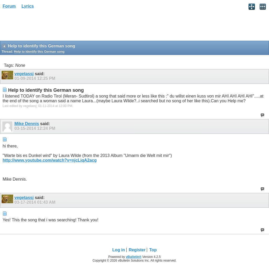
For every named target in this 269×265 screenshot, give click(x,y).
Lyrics (28, 6)
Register (137, 250)
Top (153, 250)
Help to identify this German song (39, 51)
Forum (9, 6)
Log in (118, 250)
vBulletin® (134, 257)
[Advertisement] (42, 26)
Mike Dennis (26, 123)
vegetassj (24, 74)
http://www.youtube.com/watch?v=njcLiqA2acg (50, 160)
